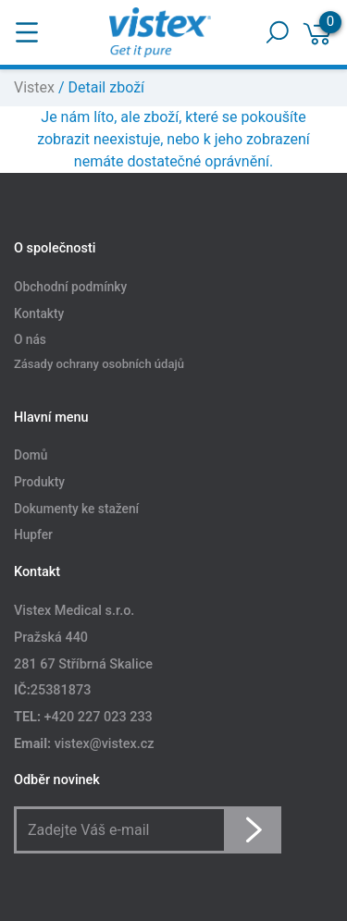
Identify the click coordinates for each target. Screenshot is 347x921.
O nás (30, 340)
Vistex (34, 87)
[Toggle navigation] (27, 32)
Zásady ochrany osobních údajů (99, 364)
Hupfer (33, 535)
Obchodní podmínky (70, 286)
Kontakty (39, 313)
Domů (30, 455)
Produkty (39, 481)
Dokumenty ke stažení (76, 508)
